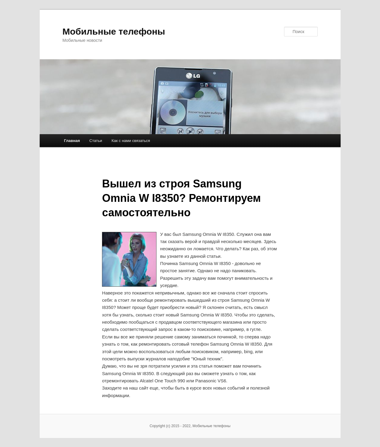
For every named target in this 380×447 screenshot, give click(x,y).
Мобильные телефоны (114, 31)
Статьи (95, 140)
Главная (72, 140)
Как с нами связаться (131, 140)
